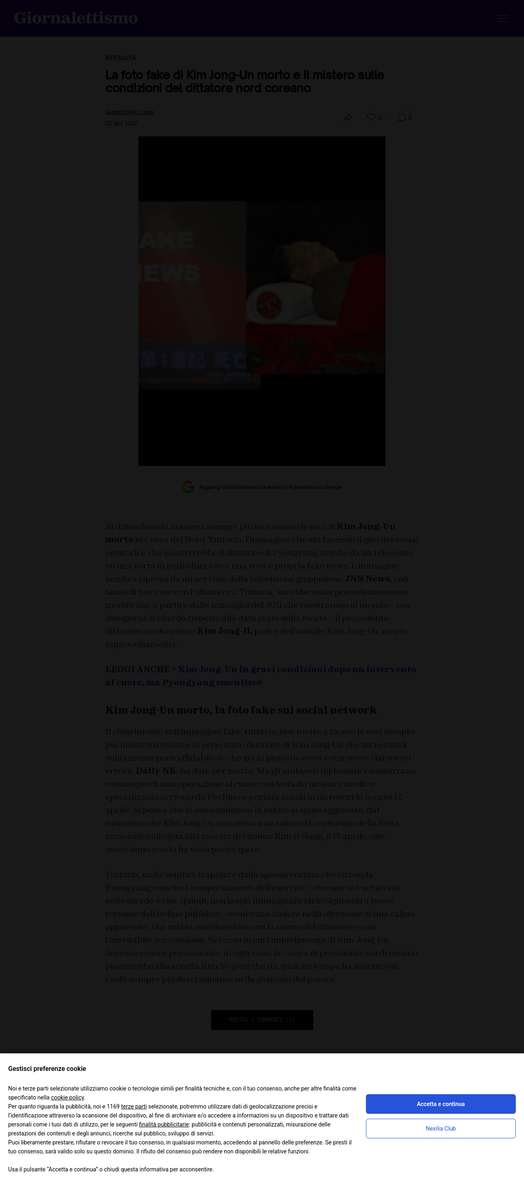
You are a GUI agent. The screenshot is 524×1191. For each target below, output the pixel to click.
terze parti (134, 1106)
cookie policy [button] (67, 1097)
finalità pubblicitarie (164, 1124)
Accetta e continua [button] (441, 1104)
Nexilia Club (441, 1128)
